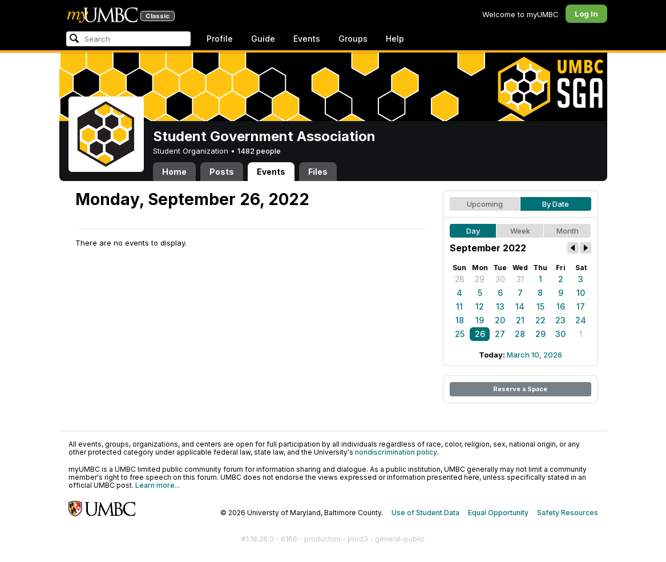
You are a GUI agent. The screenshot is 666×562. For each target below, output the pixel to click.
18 (459, 320)
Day (473, 230)
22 (540, 320)
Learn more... (157, 485)
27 (500, 334)
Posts (221, 171)
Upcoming (485, 203)
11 (459, 306)
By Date (555, 203)
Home (174, 171)
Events (306, 38)
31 (520, 279)
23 (560, 320)
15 (540, 306)
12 (479, 306)
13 (500, 306)
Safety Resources (567, 512)
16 (560, 306)
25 (460, 334)
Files (318, 171)
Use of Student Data (425, 512)
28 (460, 279)
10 (580, 293)
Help (395, 38)
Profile (220, 38)
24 (580, 320)
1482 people (259, 150)
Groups (353, 38)
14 (519, 306)
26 (480, 334)
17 (580, 306)
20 (500, 320)
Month (567, 230)
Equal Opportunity (498, 512)
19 (479, 320)
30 (500, 279)
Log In (586, 13)
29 (480, 279)
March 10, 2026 (534, 354)
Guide (263, 38)
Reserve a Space (520, 389)
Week (520, 230)
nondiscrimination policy (396, 452)
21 (520, 320)
